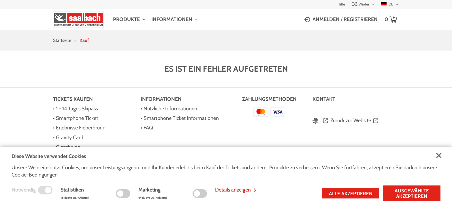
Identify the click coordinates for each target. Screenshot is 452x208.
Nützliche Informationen (170, 108)
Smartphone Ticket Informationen (181, 118)
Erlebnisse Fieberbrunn (81, 128)
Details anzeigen (236, 190)
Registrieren (361, 19)
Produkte (126, 19)
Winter (360, 4)
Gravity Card (69, 137)
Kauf (84, 40)
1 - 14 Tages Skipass (77, 108)
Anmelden (326, 19)
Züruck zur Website (350, 120)
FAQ (148, 128)
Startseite (62, 40)
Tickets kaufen (73, 99)
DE (387, 4)
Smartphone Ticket (77, 118)
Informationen (171, 19)
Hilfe (341, 4)
